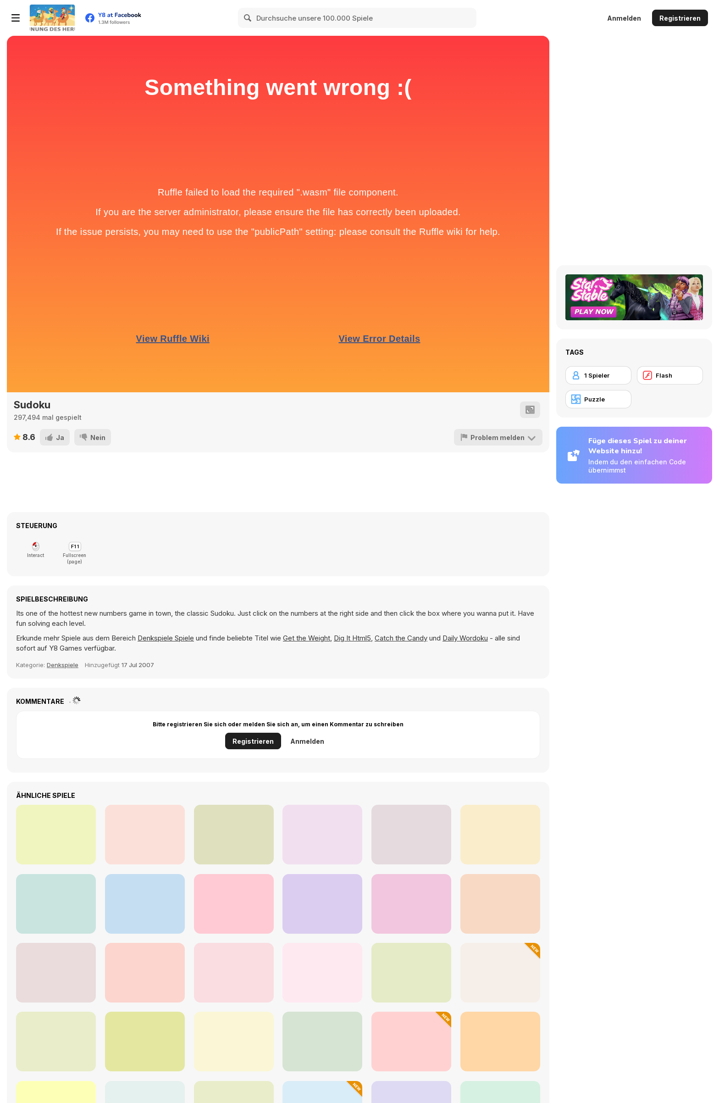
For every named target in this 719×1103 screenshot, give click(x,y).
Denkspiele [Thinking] (62, 664)
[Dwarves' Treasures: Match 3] (500, 973)
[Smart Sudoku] (411, 834)
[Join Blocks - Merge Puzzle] (56, 904)
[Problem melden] (498, 437)
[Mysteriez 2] (145, 973)
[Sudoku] (145, 834)
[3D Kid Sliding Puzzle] (411, 1041)
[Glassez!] (56, 973)
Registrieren (680, 18)
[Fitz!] (411, 973)
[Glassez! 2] (145, 1041)
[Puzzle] (598, 399)
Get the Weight (306, 638)
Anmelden (624, 18)
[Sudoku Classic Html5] (56, 834)
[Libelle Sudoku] (322, 834)
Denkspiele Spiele (166, 638)
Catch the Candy (401, 638)
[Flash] (670, 375)
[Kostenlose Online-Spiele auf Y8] (52, 18)
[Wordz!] (56, 1041)
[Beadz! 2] (500, 1041)
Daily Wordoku (465, 638)
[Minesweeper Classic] (411, 904)
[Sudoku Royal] (500, 904)
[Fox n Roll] (322, 973)
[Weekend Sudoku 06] (322, 904)
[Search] (248, 18)
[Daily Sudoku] (234, 904)
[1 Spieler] (598, 375)
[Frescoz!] (234, 1041)
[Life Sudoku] (145, 904)
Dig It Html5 (352, 638)
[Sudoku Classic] (500, 834)
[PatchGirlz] (234, 973)
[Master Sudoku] (234, 834)
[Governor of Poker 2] (322, 1041)
